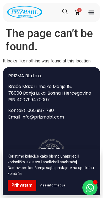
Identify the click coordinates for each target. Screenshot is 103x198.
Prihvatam (22, 185)
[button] (91, 12)
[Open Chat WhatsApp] (90, 187)
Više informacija (52, 185)
